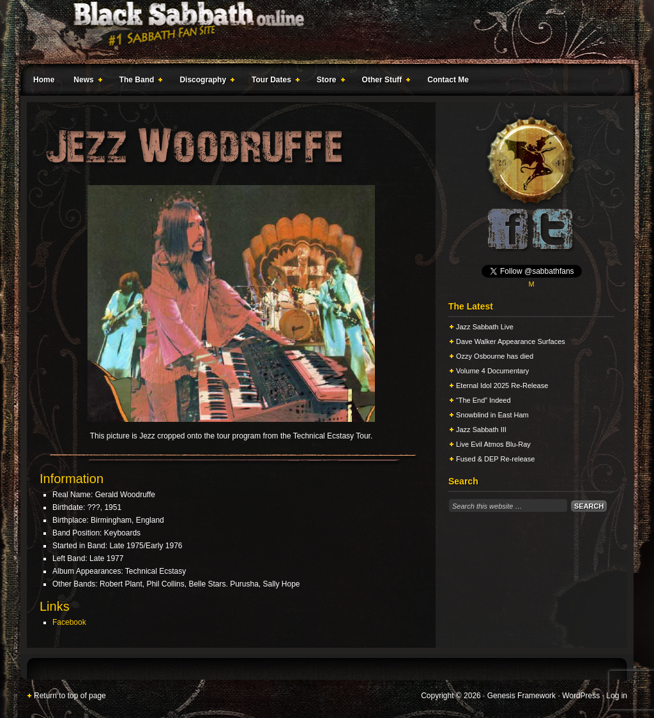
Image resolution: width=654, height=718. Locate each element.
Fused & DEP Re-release (495, 459)
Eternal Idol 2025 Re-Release (502, 385)
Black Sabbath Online (320, 32)
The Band (138, 81)
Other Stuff (384, 81)
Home (43, 79)
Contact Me (448, 79)
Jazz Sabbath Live (484, 327)
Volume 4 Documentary (492, 371)
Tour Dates (273, 81)
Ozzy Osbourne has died (494, 356)
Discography (204, 81)
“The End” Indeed (483, 400)
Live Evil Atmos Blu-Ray (493, 444)
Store (328, 81)
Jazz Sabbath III (481, 429)
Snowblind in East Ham (492, 415)
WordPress (581, 695)
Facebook (69, 622)
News (85, 81)
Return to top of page (70, 695)
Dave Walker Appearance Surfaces (510, 341)
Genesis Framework (521, 695)
